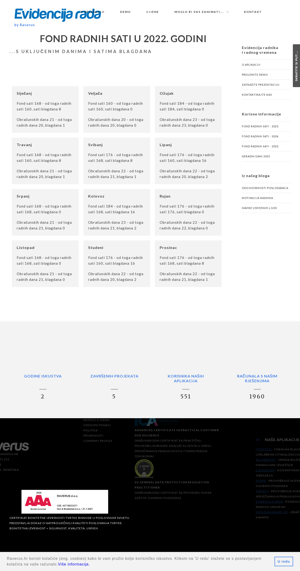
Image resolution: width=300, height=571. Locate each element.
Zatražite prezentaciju (261, 85)
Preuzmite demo (255, 75)
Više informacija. (74, 564)
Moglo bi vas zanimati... (199, 12)
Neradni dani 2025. (256, 157)
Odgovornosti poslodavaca (265, 189)
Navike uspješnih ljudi (259, 209)
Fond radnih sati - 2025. (260, 127)
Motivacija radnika (257, 199)
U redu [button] (284, 561)
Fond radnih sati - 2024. (260, 137)
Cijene (152, 12)
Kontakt (253, 12)
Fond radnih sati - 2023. (260, 147)
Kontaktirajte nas (257, 95)
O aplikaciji (92, 12)
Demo (125, 12)
